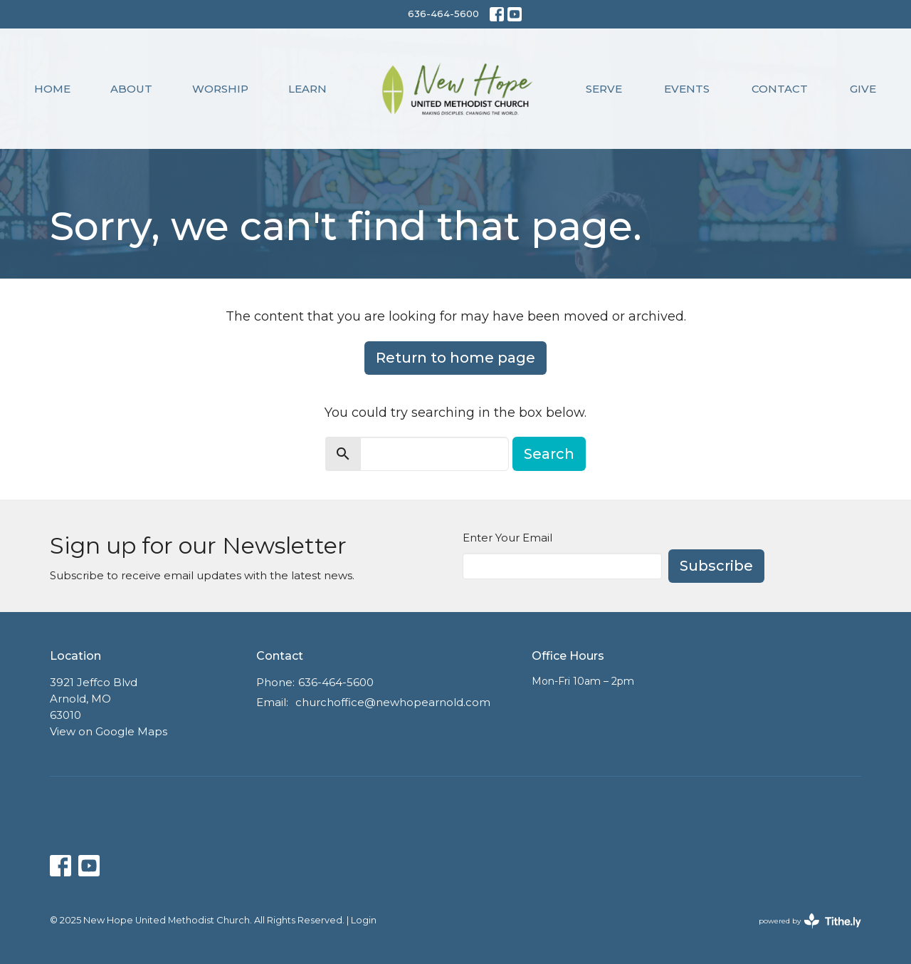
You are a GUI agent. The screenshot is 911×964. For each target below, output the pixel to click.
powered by (810, 921)
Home (52, 88)
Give (863, 88)
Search (549, 453)
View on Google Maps (108, 731)
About (131, 88)
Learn (307, 88)
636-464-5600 (443, 13)
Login (363, 920)
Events (687, 88)
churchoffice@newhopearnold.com (392, 702)
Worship (220, 88)
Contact (780, 88)
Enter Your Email (507, 537)
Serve (604, 88)
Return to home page (455, 357)
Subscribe (716, 565)
